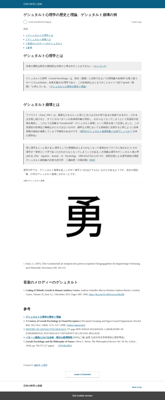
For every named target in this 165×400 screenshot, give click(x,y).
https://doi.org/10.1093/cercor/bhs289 (106, 294)
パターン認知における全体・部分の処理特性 (49, 337)
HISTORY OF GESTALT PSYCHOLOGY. (46, 329)
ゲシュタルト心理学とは (39, 35)
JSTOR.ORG (65, 345)
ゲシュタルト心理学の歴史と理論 (68, 86)
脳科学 (37, 365)
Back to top (137, 387)
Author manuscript (75, 325)
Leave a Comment (82, 374)
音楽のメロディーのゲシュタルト (44, 43)
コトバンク (100, 66)
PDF (92, 160)
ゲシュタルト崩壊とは (38, 39)
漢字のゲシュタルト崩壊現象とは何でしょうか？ (106, 131)
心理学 (44, 365)
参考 (29, 47)
